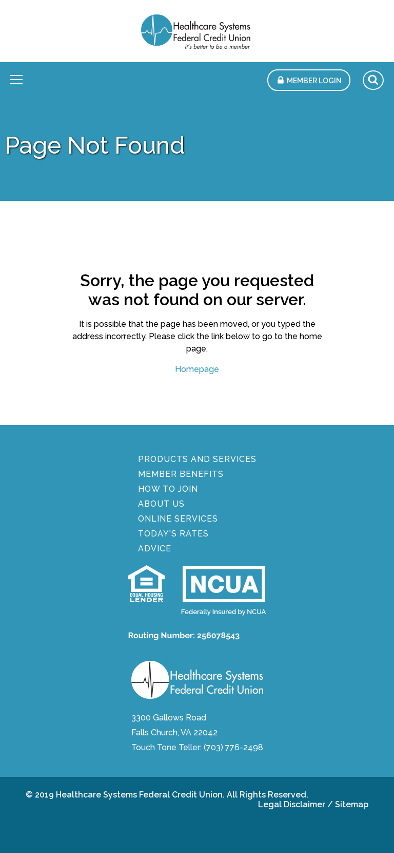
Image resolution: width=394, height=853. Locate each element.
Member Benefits (181, 474)
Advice (154, 548)
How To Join (168, 489)
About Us (161, 504)
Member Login (314, 81)
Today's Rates (173, 534)
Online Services (178, 519)
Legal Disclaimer (291, 804)
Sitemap (351, 804)
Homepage (197, 369)
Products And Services (197, 459)
